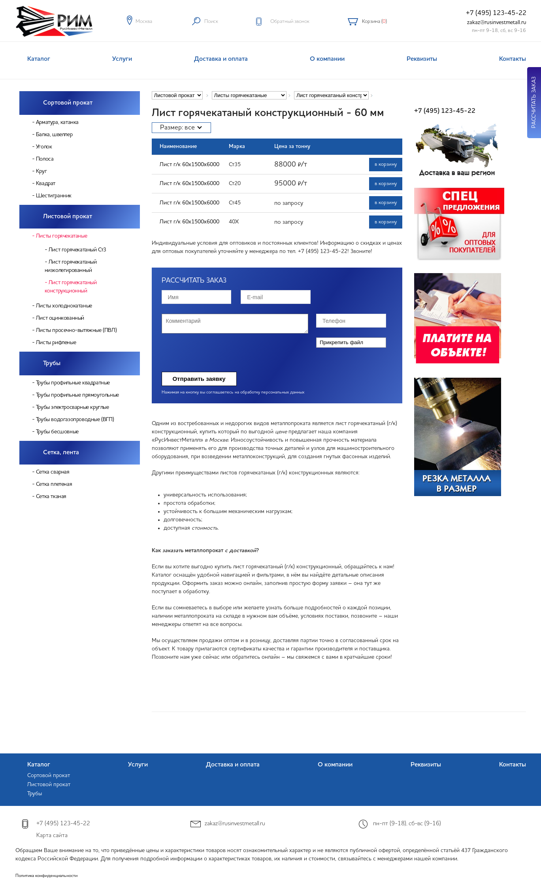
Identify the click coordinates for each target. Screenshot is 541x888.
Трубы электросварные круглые (72, 407)
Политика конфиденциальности (46, 876)
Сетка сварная (53, 472)
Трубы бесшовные (57, 432)
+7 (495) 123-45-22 (496, 13)
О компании (327, 59)
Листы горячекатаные (61, 236)
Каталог (38, 59)
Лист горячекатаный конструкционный (71, 287)
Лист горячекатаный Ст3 (77, 250)
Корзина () (374, 21)
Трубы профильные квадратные (73, 383)
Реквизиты (422, 59)
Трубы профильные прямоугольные (77, 395)
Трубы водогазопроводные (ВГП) (75, 419)
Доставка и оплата (221, 59)
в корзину (386, 164)
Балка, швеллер (54, 134)
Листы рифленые (56, 342)
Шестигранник (54, 196)
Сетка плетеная (54, 484)
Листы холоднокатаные (64, 306)
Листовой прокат (67, 217)
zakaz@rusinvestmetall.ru (496, 22)
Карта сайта (52, 836)
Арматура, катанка (57, 122)
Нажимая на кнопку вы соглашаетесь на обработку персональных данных (233, 392)
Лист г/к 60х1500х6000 (189, 164)
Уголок (44, 147)
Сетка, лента (61, 453)
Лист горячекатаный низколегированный (71, 266)
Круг (41, 171)
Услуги (122, 59)
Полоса (45, 159)
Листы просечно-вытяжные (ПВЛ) (76, 330)
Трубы (51, 363)
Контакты (512, 59)
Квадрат (45, 183)
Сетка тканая (51, 496)
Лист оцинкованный (60, 318)
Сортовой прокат (67, 103)
